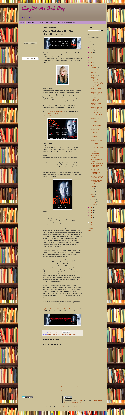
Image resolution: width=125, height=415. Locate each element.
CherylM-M (79, 400)
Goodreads (67, 309)
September (94, 75)
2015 (91, 212)
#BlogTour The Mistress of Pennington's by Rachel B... (96, 171)
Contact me (49, 22)
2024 (91, 50)
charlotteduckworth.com (52, 113)
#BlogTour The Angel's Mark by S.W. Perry (97, 146)
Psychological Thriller (67, 334)
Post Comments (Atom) (56, 390)
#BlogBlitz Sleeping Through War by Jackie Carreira (96, 151)
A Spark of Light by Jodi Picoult (96, 89)
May (92, 194)
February (93, 202)
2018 (91, 65)
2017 (91, 207)
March (93, 199)
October (93, 72)
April (92, 196)
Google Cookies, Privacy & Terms (66, 22)
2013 (91, 218)
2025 (91, 47)
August (93, 186)
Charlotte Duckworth (57, 334)
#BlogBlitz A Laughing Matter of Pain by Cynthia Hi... (97, 84)
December (94, 67)
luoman (65, 406)
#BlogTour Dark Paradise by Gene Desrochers (96, 131)
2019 (91, 62)
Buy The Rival (47, 115)
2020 (91, 60)
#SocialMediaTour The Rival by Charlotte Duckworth (97, 165)
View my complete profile (90, 228)
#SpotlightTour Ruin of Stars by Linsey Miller (97, 181)
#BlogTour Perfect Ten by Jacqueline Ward (97, 176)
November (94, 70)
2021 (91, 57)
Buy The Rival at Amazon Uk (51, 309)
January (93, 204)
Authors (41, 22)
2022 (91, 55)
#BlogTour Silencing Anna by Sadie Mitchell (96, 109)
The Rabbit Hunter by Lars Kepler (96, 160)
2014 (91, 215)
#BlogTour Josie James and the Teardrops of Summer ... (97, 125)
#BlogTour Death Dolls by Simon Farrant (97, 104)
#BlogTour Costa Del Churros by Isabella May (96, 94)
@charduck (50, 111)
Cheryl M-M (91, 223)
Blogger (76, 406)
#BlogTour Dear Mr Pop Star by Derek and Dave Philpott (96, 114)
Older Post (79, 387)
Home (22, 22)
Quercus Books (76, 334)
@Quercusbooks (58, 111)
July (92, 189)
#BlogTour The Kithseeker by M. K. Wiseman (97, 120)
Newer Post (46, 387)
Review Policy (31, 22)
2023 (91, 52)
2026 (91, 44)
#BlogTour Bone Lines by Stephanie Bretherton (97, 136)
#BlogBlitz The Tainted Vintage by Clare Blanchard (97, 99)
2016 (91, 210)
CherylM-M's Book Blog (43, 9)
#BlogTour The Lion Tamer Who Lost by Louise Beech (97, 142)
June (92, 191)
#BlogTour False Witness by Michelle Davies (97, 79)
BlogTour (49, 334)
